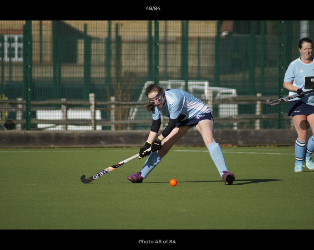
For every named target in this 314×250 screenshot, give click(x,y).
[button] (285, 10)
